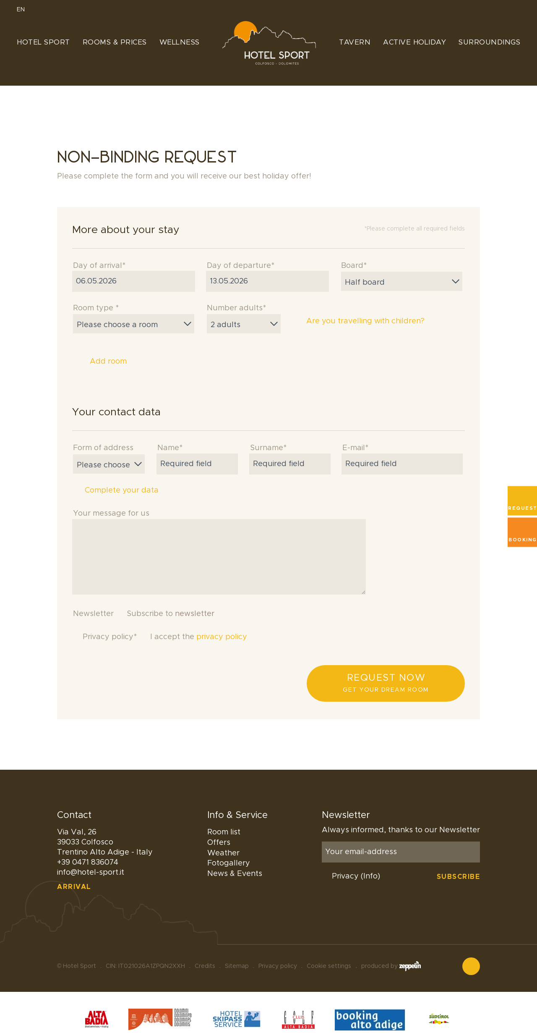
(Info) (370, 876)
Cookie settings (329, 952)
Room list (223, 832)
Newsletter (93, 614)
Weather (223, 853)
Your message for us (111, 513)
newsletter (194, 614)
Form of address (103, 448)
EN (24, 10)
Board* (354, 266)
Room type (96, 308)
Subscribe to (170, 614)
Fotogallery (228, 863)
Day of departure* (240, 266)
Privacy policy (277, 952)
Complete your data (115, 490)
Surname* (268, 448)
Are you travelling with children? (359, 321)
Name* (169, 448)
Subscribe (458, 876)
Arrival (74, 887)
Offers (218, 843)
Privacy (356, 876)
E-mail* (355, 448)
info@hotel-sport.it (90, 872)
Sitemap (237, 952)
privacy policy (221, 637)
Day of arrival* (99, 266)
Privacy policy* (110, 637)
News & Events (234, 874)
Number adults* (236, 308)
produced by (391, 952)
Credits (205, 952)
